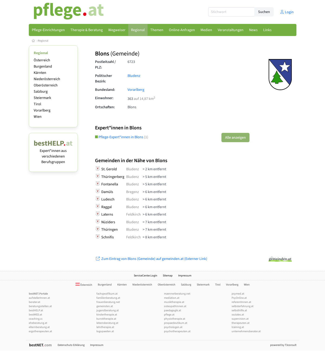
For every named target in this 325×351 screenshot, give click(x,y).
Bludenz (134, 75)
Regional (43, 41)
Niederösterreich (47, 79)
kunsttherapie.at (106, 319)
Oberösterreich (46, 85)
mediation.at (171, 298)
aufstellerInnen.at (39, 298)
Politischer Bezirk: (103, 78)
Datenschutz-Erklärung (71, 345)
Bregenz (132, 191)
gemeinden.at (104, 306)
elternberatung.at (39, 327)
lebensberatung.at (107, 323)
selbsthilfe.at (239, 310)
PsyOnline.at (239, 298)
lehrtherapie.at (105, 327)
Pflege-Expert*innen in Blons (121, 137)
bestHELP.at (36, 310)
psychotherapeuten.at (177, 331)
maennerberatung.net (177, 294)
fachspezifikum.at (107, 294)
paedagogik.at (172, 310)
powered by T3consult (283, 345)
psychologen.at (173, 327)
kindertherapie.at (106, 315)
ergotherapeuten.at (40, 331)
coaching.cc (36, 319)
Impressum (184, 276)
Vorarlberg (42, 110)
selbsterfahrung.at (242, 306)
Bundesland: (105, 89)
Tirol (37, 104)
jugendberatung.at (107, 310)
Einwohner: (104, 98)
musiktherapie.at (174, 302)
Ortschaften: (105, 107)
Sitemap (168, 276)
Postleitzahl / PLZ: (105, 64)
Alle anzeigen (235, 137)
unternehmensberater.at (246, 331)
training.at (238, 327)
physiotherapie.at (174, 319)
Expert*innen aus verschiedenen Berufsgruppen (53, 153)
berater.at (34, 302)
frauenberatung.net (108, 302)
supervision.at (240, 319)
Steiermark (42, 97)
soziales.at (238, 315)
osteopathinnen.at (175, 306)
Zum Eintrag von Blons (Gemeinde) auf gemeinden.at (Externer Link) (151, 258)
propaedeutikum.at (175, 323)
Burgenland (43, 66)
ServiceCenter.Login (145, 276)
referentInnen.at (241, 302)
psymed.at (238, 294)
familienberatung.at (108, 298)
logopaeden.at (105, 331)
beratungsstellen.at (40, 306)
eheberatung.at (38, 323)
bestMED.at (35, 315)
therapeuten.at (240, 323)
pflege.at (169, 315)
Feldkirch (133, 214)
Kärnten (40, 72)
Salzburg (41, 91)
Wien (38, 116)
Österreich (42, 60)
